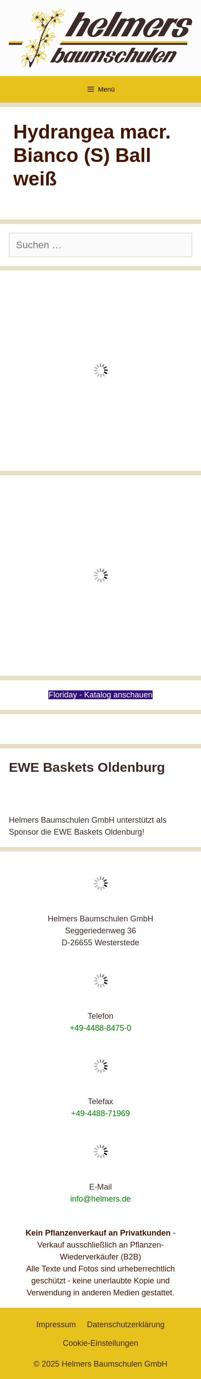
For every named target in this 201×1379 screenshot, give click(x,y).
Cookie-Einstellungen (100, 1343)
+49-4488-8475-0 (100, 1028)
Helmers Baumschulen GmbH (114, 1364)
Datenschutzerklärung (126, 1324)
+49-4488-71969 (100, 1113)
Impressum (56, 1324)
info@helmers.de (100, 1198)
